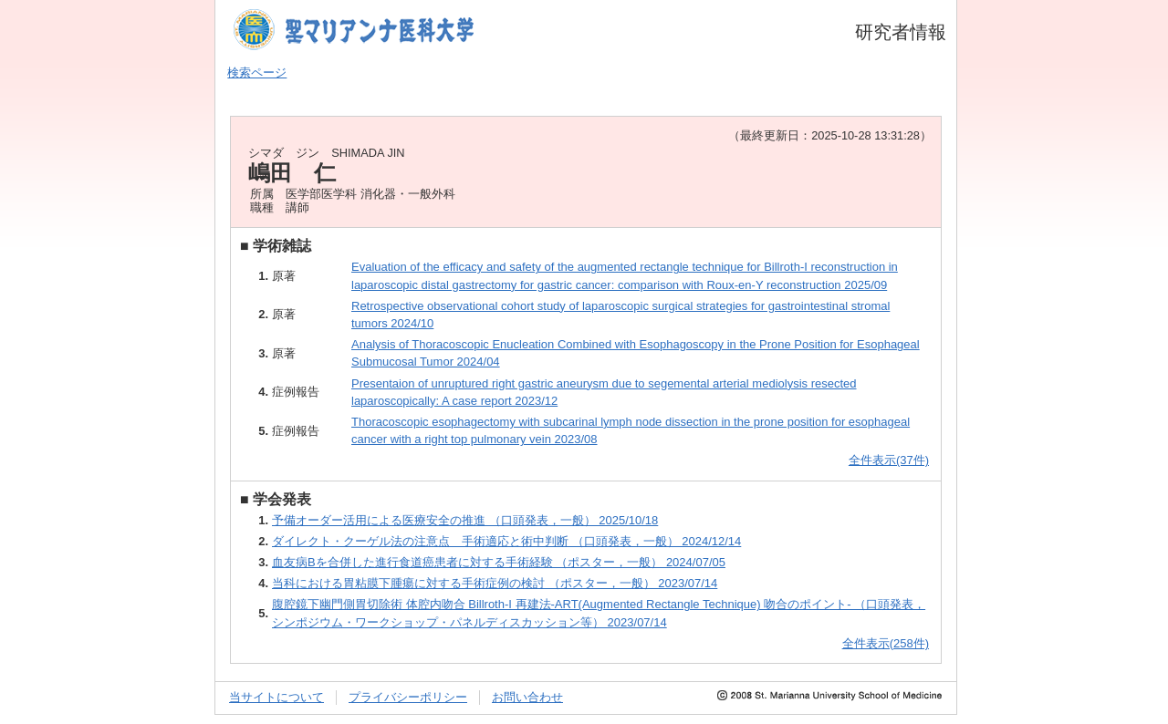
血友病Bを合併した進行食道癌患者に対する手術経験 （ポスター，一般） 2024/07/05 (498, 562)
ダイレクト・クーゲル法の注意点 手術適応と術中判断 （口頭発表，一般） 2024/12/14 (506, 541)
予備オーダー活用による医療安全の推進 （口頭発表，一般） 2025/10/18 (465, 520)
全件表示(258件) (885, 643)
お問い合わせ (527, 697)
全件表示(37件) (889, 460)
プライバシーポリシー (408, 697)
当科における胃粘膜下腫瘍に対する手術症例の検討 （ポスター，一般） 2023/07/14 (494, 583)
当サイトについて (276, 697)
